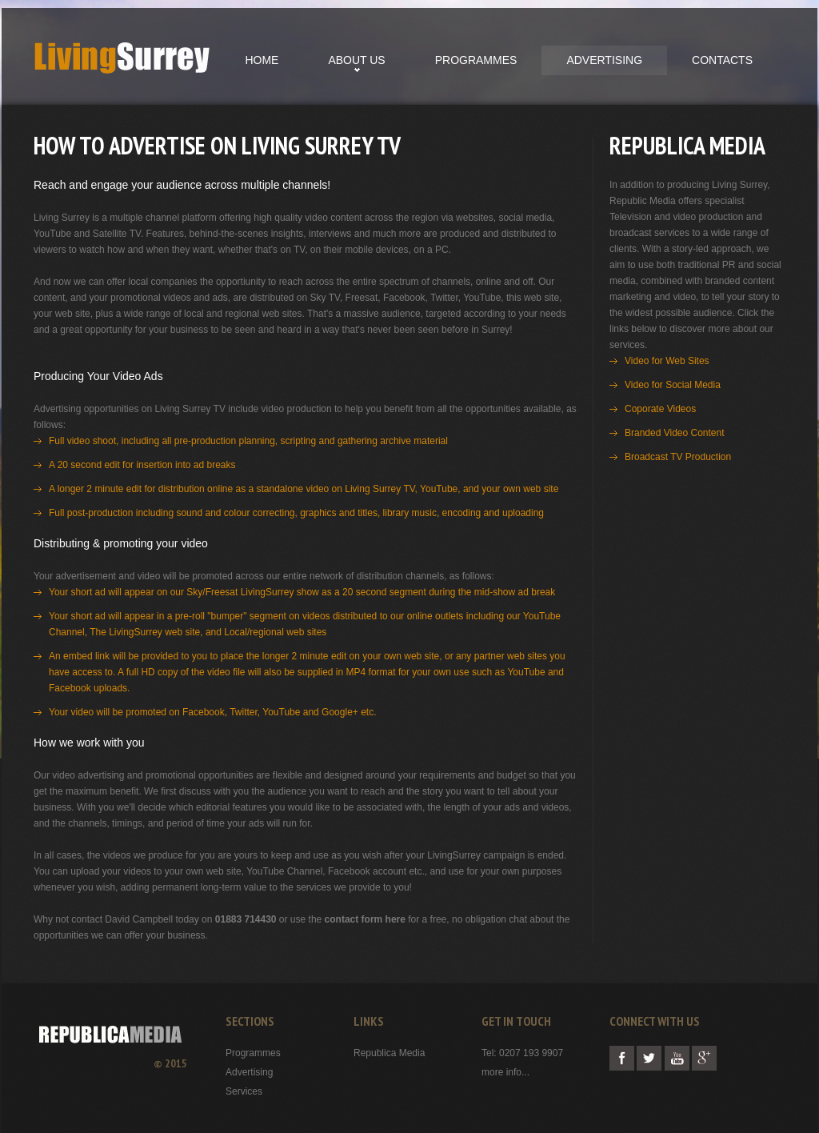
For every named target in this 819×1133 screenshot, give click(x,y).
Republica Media (389, 1053)
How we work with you (89, 742)
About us (356, 60)
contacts (722, 60)
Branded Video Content (675, 432)
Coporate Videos (660, 408)
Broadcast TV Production (678, 456)
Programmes (476, 60)
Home (261, 60)
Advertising (604, 60)
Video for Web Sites (667, 360)
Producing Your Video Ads (98, 376)
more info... (505, 1072)
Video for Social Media (673, 384)
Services (244, 1091)
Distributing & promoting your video (121, 543)
